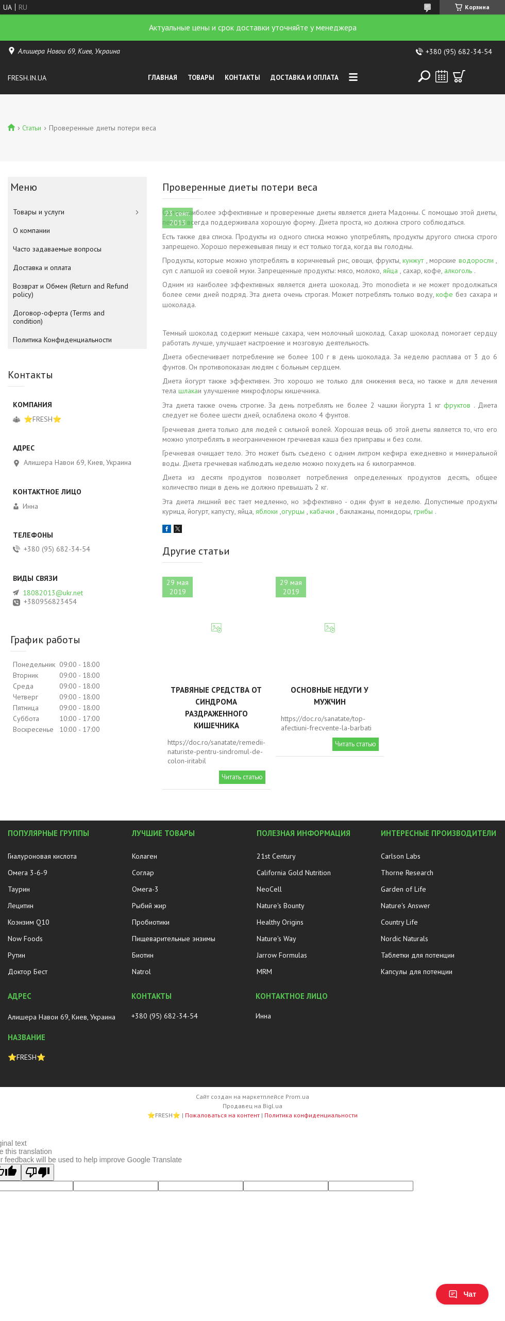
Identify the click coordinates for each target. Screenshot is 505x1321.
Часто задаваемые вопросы (57, 249)
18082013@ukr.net (53, 593)
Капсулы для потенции (416, 971)
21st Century (276, 856)
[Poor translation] (37, 1172)
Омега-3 (145, 889)
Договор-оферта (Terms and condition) (59, 317)
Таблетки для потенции (417, 955)
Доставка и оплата (305, 77)
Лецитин (20, 905)
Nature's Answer (405, 905)
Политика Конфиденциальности (62, 339)
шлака (188, 390)
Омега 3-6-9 (27, 872)
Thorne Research (407, 872)
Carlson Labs (400, 856)
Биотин (143, 955)
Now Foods (25, 938)
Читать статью (242, 777)
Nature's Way (276, 938)
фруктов (457, 405)
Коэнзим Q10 (28, 922)
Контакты (242, 77)
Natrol (141, 971)
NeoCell (269, 889)
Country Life (399, 922)
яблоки (267, 511)
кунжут (413, 260)
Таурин (19, 889)
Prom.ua (297, 1096)
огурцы (293, 511)
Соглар (143, 872)
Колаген (144, 856)
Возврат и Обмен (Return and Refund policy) (70, 290)
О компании (31, 230)
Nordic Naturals (404, 938)
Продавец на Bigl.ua (252, 1106)
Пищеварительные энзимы (173, 938)
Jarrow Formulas (282, 955)
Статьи (31, 128)
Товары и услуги (38, 211)
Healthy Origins (280, 922)
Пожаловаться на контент (222, 1115)
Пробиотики (151, 922)
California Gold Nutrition (294, 872)
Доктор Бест (27, 971)
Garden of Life (403, 889)
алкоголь (458, 270)
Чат (462, 1294)
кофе (444, 294)
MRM (264, 971)
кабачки (322, 511)
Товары (201, 77)
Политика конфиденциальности (311, 1115)
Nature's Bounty (281, 905)
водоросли (476, 260)
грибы (423, 511)
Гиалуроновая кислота (42, 856)
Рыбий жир (149, 905)
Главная (162, 77)
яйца (390, 270)
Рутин (16, 955)
